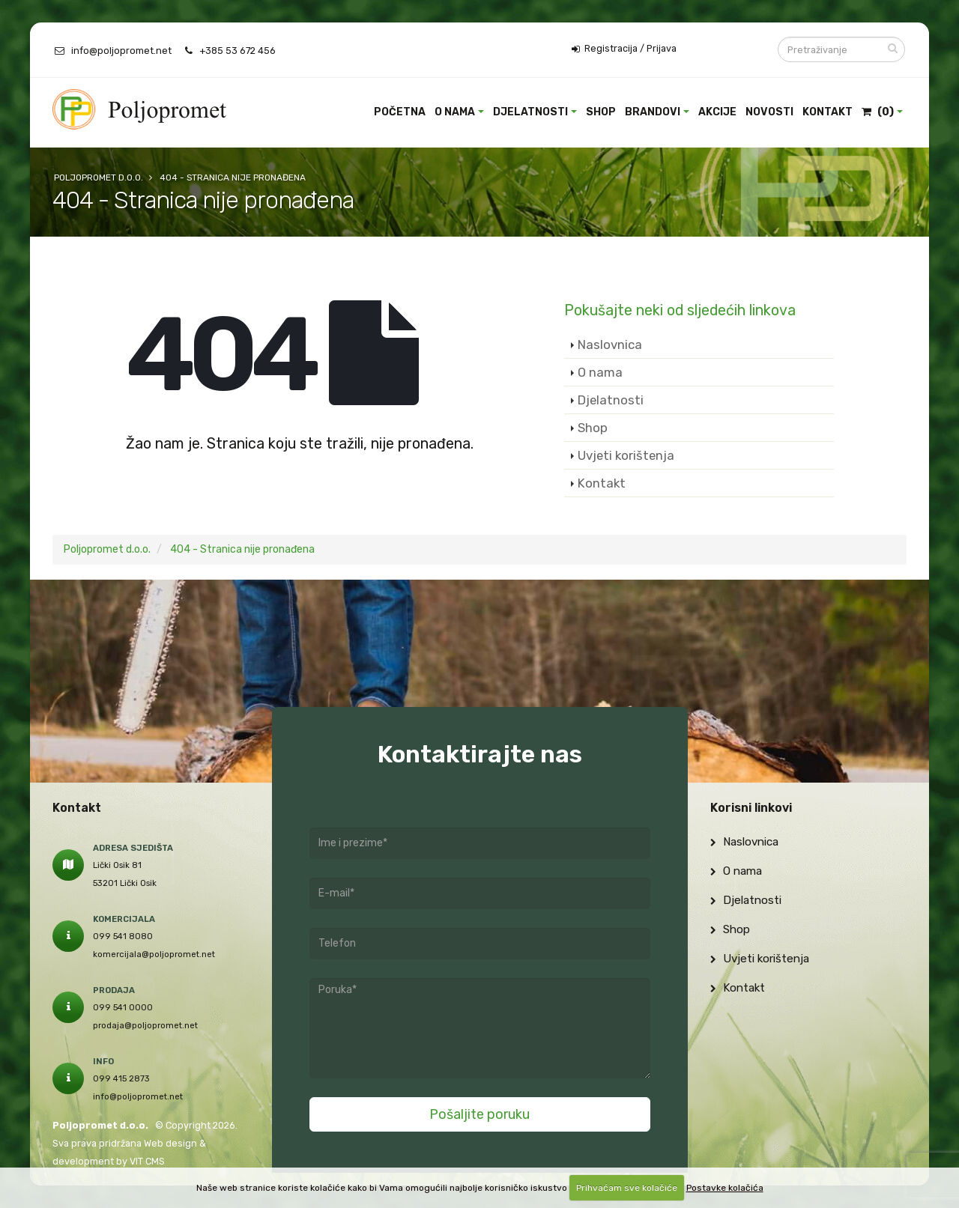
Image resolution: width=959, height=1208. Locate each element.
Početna (400, 112)
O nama (455, 112)
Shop (601, 112)
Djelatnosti (530, 112)
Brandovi (652, 112)
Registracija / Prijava (624, 49)
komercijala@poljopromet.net (154, 954)
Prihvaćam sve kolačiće (626, 1188)
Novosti (769, 112)
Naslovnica (610, 344)
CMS (155, 1161)
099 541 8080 (123, 936)
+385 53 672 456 (237, 50)
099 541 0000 (123, 1007)
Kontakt (827, 112)
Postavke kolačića (724, 1188)
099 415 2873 (121, 1078)
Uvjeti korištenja (626, 455)
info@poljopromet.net (121, 50)
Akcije (717, 112)
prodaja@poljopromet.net (145, 1025)
